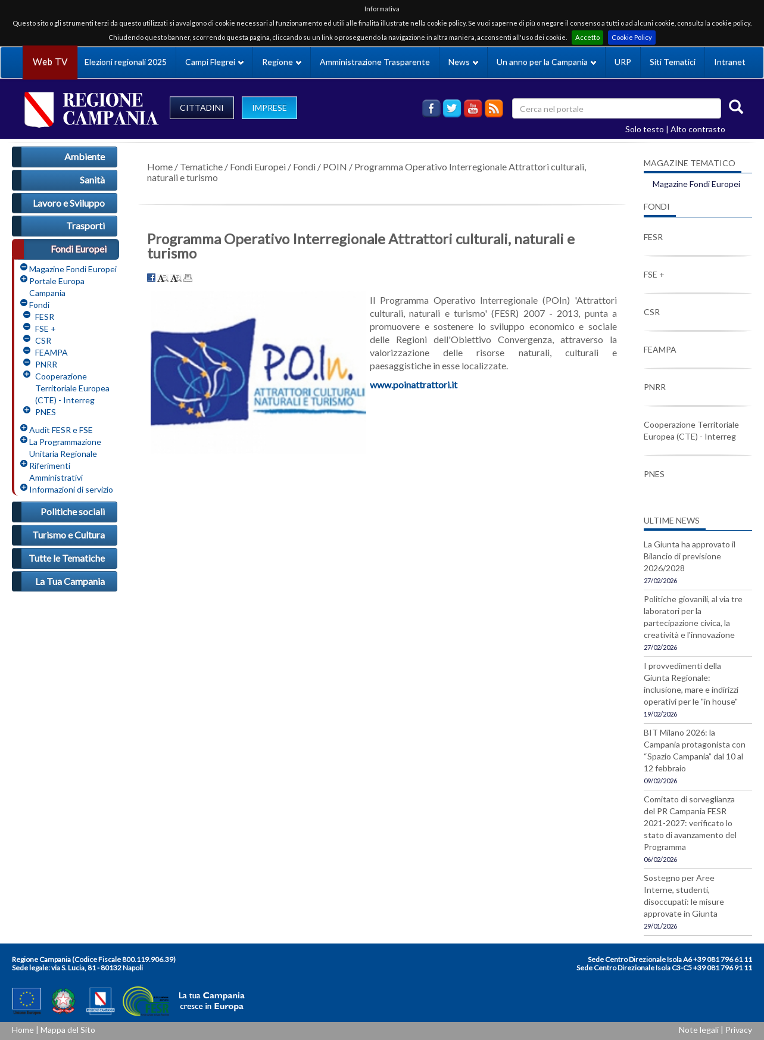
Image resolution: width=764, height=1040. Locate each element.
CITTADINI (202, 107)
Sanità (92, 179)
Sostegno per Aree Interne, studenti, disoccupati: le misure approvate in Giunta (684, 895)
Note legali (699, 1030)
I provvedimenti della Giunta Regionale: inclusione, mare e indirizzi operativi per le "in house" (691, 683)
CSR (43, 340)
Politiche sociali (72, 511)
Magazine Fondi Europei (73, 269)
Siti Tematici (673, 62)
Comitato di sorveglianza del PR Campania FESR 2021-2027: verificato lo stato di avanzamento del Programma (690, 823)
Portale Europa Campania (57, 287)
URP (623, 62)
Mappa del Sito (67, 1030)
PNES (45, 412)
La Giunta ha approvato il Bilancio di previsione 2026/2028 (689, 556)
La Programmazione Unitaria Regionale (65, 448)
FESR (44, 317)
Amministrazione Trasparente (375, 62)
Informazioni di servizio (71, 489)
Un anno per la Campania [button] (546, 62)
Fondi (39, 305)
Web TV (50, 61)
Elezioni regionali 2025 (126, 62)
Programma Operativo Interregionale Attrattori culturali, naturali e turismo (366, 172)
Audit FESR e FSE (61, 430)
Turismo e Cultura (68, 534)
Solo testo (644, 129)
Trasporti (85, 225)
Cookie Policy (632, 37)
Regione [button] (281, 62)
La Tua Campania (70, 581)
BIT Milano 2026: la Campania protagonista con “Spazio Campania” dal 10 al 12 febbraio (695, 750)
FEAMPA (51, 352)
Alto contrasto (698, 129)
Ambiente (84, 156)
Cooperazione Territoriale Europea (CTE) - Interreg (72, 388)
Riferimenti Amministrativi (56, 471)
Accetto (587, 37)
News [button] (463, 62)
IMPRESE (269, 107)
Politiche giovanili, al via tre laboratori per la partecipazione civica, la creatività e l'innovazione (693, 617)
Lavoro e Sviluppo (69, 202)
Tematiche (201, 166)
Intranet (730, 62)
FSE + (45, 328)
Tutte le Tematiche (67, 557)
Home (160, 166)
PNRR (46, 364)
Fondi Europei (79, 248)
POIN (335, 166)
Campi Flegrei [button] (214, 62)
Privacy (738, 1030)
